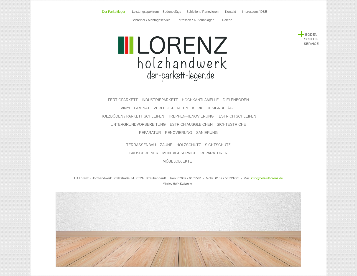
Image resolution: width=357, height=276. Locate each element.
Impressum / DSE (254, 11)
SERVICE (311, 43)
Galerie (227, 20)
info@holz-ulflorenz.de (267, 178)
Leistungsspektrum (145, 11)
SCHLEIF (311, 39)
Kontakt (230, 11)
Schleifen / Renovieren (202, 11)
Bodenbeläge (172, 11)
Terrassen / (195, 20)
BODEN (311, 34)
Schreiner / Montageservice (151, 20)
